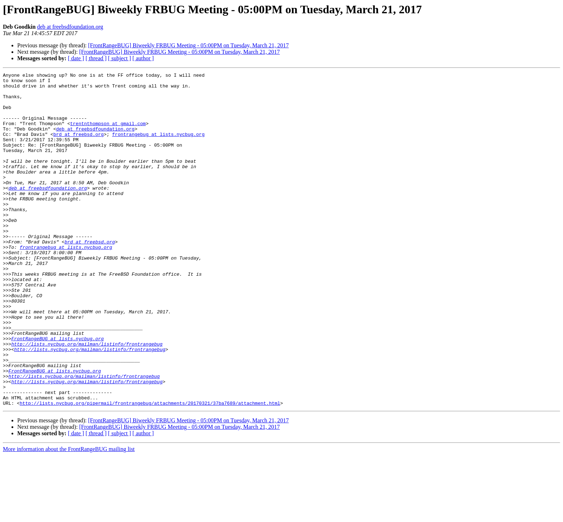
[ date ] (76, 58)
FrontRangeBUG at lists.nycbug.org (57, 392)
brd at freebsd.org (78, 147)
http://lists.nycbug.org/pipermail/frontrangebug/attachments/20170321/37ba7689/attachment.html (150, 469)
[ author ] (143, 58)
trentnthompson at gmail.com (108, 134)
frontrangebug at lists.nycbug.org (158, 147)
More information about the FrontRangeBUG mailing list (69, 516)
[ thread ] (96, 58)
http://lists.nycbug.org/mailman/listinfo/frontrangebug (86, 398)
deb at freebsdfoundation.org (70, 27)
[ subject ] (119, 58)
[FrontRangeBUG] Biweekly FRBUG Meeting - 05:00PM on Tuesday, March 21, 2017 (188, 45)
